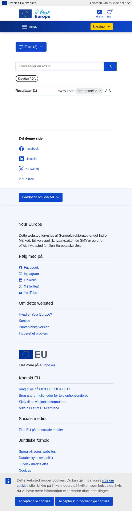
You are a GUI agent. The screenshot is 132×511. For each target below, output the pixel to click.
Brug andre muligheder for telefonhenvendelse (53, 395)
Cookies (25, 470)
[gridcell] (27, 78)
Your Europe (30, 224)
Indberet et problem (33, 333)
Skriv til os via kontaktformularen (43, 402)
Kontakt (24, 321)
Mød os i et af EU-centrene (39, 408)
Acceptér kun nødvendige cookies (84, 501)
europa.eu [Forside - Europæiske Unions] (47, 365)
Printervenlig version (34, 327)
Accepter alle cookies (34, 501)
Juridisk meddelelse (34, 464)
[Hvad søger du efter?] (60, 66)
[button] (31, 47)
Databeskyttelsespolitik (36, 458)
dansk (99, 14)
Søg (110, 13)
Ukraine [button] (102, 27)
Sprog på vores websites (37, 451)
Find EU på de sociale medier (41, 430)
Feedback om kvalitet (41, 197)
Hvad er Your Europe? (35, 314)
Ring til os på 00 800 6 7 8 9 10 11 (44, 389)
